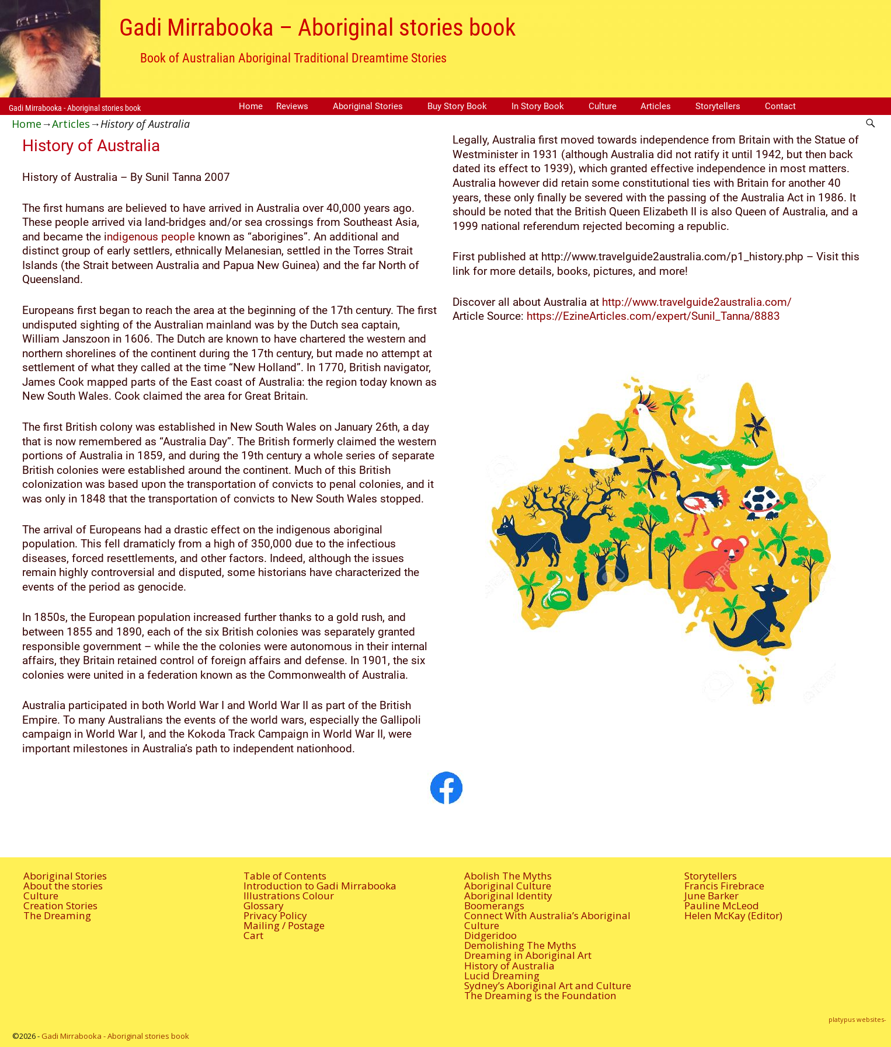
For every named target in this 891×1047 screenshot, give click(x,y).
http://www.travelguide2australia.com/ (697, 302)
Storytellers (717, 106)
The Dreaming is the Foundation (540, 995)
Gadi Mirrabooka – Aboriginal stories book (317, 27)
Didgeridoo (490, 935)
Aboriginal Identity (508, 895)
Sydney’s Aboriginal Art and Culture (547, 985)
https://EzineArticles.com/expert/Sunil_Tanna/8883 (653, 316)
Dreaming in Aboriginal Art (527, 955)
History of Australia (509, 965)
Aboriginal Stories (368, 106)
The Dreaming (57, 915)
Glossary (263, 905)
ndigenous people (151, 237)
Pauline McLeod (721, 905)
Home (251, 106)
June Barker (711, 895)
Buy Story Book (457, 106)
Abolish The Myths (508, 875)
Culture (603, 106)
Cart (253, 935)
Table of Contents (284, 875)
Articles (656, 106)
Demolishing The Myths (520, 945)
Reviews (292, 106)
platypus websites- (857, 1019)
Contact (780, 106)
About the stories (63, 885)
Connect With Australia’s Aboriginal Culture (547, 920)
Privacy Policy (275, 915)
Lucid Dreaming (502, 975)
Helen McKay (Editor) (733, 915)
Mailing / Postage (284, 925)
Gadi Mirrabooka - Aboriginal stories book (75, 108)
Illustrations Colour (288, 895)
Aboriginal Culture (507, 885)
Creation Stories (60, 905)
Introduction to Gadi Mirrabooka (319, 885)
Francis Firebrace (724, 885)
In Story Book (537, 106)
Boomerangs (494, 905)
